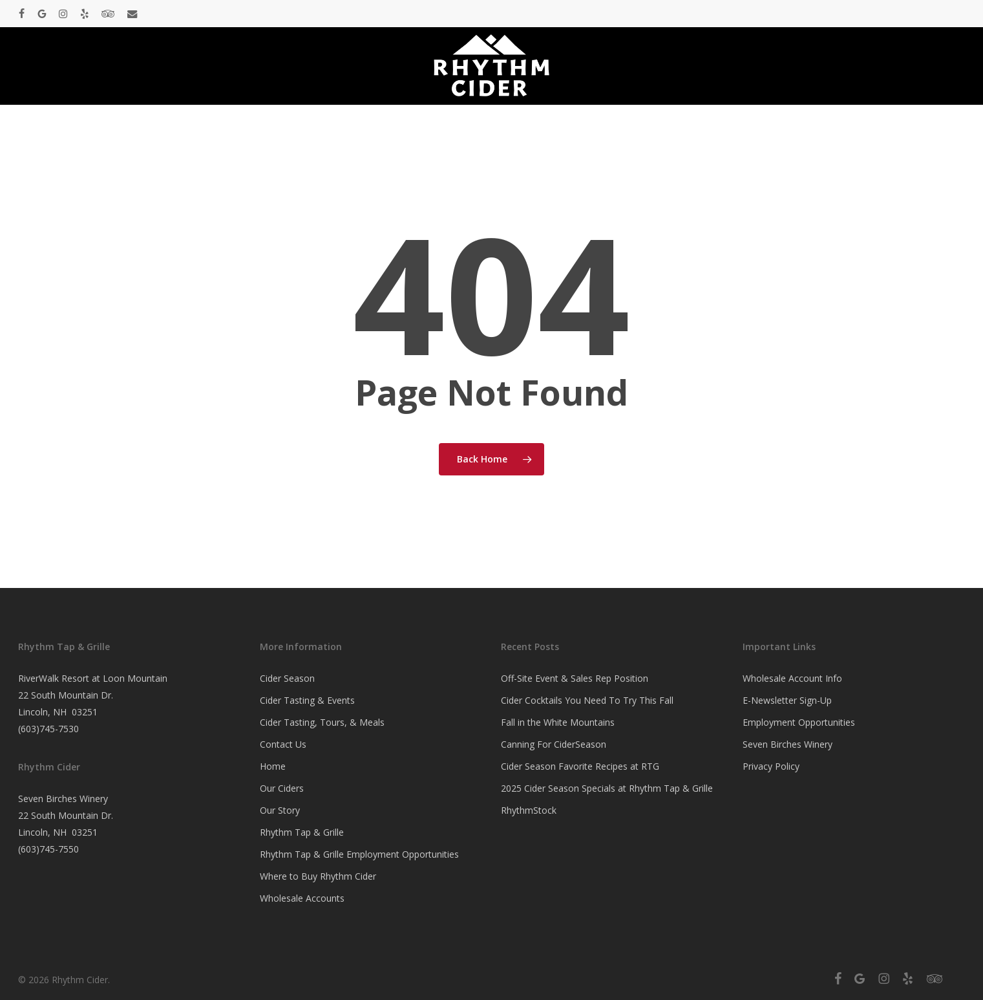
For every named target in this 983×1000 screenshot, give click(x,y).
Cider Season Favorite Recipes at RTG (580, 766)
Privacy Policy (771, 766)
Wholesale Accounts (302, 898)
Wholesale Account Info (792, 678)
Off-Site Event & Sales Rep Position (574, 678)
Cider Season (287, 678)
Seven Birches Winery (787, 744)
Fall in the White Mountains (558, 722)
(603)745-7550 (48, 849)
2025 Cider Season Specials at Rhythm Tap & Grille (607, 788)
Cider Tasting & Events (307, 700)
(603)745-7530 (48, 729)
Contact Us (283, 744)
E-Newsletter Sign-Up (787, 700)
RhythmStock (528, 810)
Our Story (280, 810)
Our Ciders (282, 788)
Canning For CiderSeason (553, 744)
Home (273, 766)
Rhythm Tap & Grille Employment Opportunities (359, 854)
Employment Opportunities (799, 722)
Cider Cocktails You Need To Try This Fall (587, 700)
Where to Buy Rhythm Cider (318, 876)
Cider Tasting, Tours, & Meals (322, 722)
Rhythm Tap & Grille (302, 832)
